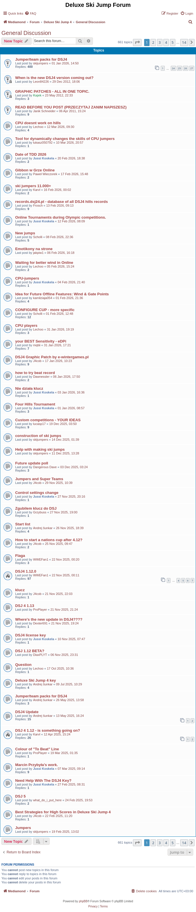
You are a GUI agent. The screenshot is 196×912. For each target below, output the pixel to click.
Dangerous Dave (45, 467)
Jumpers (23, 828)
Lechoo (38, 126)
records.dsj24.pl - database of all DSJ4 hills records (61, 201)
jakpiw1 (38, 252)
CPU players (26, 325)
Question (23, 664)
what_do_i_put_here (47, 800)
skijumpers (40, 63)
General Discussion (26, 33)
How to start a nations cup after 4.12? (49, 540)
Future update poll (31, 463)
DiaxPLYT (40, 654)
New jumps (25, 233)
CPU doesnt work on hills (38, 123)
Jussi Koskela (43, 158)
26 (185, 68)
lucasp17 (39, 424)
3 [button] (160, 42)
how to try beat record (35, 373)
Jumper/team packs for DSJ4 (41, 59)
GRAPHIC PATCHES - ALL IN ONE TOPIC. (52, 91)
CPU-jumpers (27, 278)
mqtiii (36, 345)
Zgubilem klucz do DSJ (35, 508)
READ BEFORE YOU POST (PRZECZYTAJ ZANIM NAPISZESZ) (71, 107)
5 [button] (173, 42)
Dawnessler (41, 376)
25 (179, 68)
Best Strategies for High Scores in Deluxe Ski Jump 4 (63, 812)
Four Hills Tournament (35, 404)
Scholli (37, 237)
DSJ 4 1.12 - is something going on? (47, 730)
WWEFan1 (40, 559)
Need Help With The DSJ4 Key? (43, 780)
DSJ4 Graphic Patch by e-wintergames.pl (52, 357)
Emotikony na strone (33, 249)
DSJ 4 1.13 (24, 606)
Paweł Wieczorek (45, 174)
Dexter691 (40, 623)
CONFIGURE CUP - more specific (45, 310)
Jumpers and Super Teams (39, 479)
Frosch (38, 205)
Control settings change (36, 492)
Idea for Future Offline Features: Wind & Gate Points (62, 294)
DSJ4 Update (26, 712)
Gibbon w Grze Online (35, 170)
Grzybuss (39, 512)
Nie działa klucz (29, 388)
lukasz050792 (42, 142)
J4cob (37, 361)
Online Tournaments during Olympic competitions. (60, 217)
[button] (137, 42)
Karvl (36, 189)
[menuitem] (30, 13)
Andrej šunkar (42, 528)
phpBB (83, 901)
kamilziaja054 (42, 298)
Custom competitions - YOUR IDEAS (48, 420)
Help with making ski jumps (40, 449)
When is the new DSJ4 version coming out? (54, 78)
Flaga (20, 555)
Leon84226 (41, 81)
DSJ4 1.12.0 (25, 571)
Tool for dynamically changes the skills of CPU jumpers (65, 138)
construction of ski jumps (38, 436)
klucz (20, 590)
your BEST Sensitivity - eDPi (40, 341)
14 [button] (184, 42)
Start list (22, 524)
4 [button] (166, 42)
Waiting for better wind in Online (44, 262)
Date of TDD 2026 (30, 154)
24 (173, 68)
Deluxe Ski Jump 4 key (35, 680)
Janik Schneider (44, 111)
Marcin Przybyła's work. (36, 765)
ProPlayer (40, 609)
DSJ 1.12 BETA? (29, 651)
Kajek (37, 95)
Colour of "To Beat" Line (37, 749)
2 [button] (153, 42)
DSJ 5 (20, 796)
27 (191, 68)
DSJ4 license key (30, 635)
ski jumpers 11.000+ (33, 186)
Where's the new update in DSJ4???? (49, 619)
